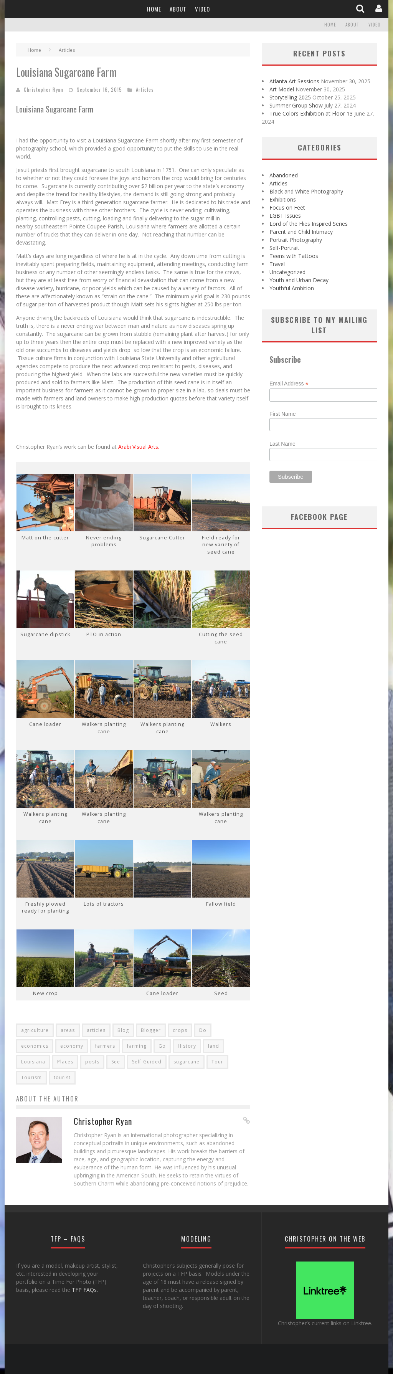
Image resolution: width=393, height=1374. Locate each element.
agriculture (35, 1030)
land (213, 1046)
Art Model (281, 89)
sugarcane (186, 1061)
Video (202, 9)
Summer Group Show (296, 105)
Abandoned (283, 175)
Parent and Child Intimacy (301, 231)
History (187, 1046)
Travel (277, 264)
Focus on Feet (287, 207)
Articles (145, 89)
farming (137, 1046)
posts (92, 1061)
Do (202, 1030)
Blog (123, 1030)
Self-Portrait (284, 247)
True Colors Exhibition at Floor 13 (311, 113)
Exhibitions (282, 199)
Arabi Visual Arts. (138, 446)
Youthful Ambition (291, 288)
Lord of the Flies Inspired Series (308, 223)
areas (68, 1030)
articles (96, 1030)
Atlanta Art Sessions (294, 81)
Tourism (31, 1077)
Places (65, 1061)
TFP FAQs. (85, 1289)
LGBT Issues (285, 215)
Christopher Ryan (43, 89)
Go (162, 1046)
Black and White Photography (306, 191)
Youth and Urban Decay (299, 280)
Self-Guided (147, 1061)
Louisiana (33, 1061)
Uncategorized (287, 272)
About (178, 9)
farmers (105, 1046)
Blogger (151, 1030)
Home (154, 9)
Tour (217, 1061)
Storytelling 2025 (290, 97)
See (115, 1061)
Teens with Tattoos (293, 256)
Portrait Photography (295, 239)
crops (180, 1030)
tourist (62, 1077)
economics (34, 1046)
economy (71, 1046)
